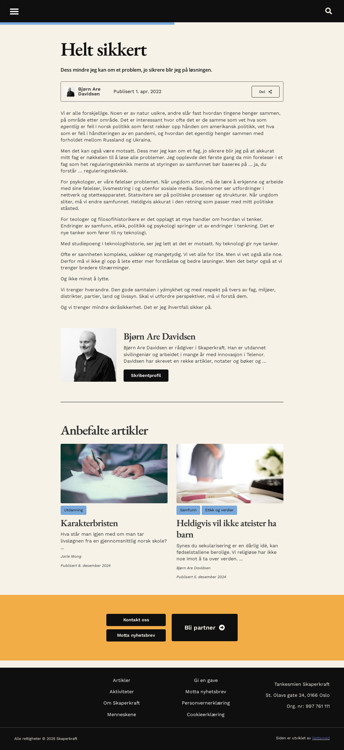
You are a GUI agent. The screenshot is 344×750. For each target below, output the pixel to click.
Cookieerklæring (206, 714)
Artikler (121, 680)
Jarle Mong (71, 556)
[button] (14, 11)
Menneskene (121, 714)
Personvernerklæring (206, 703)
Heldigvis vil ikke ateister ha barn (226, 528)
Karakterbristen (89, 523)
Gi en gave (206, 680)
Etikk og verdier (219, 510)
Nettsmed (321, 738)
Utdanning (73, 510)
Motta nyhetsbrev (205, 691)
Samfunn (188, 510)
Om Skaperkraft (121, 703)
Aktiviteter (122, 691)
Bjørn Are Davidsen (89, 91)
